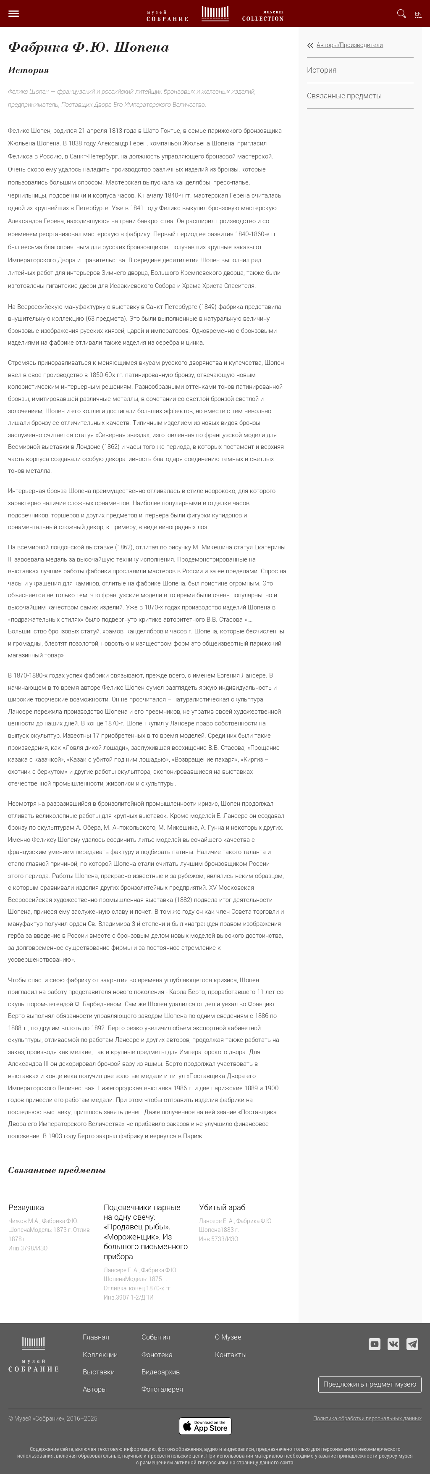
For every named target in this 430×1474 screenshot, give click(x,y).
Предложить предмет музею (370, 1384)
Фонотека (157, 1354)
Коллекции (100, 1354)
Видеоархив (161, 1371)
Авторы (95, 1389)
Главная (96, 1337)
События (156, 1337)
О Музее (228, 1337)
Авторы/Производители (350, 45)
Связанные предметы (344, 95)
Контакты (231, 1354)
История (322, 70)
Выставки (99, 1371)
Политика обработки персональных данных (367, 1418)
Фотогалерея (162, 1389)
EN (418, 13)
